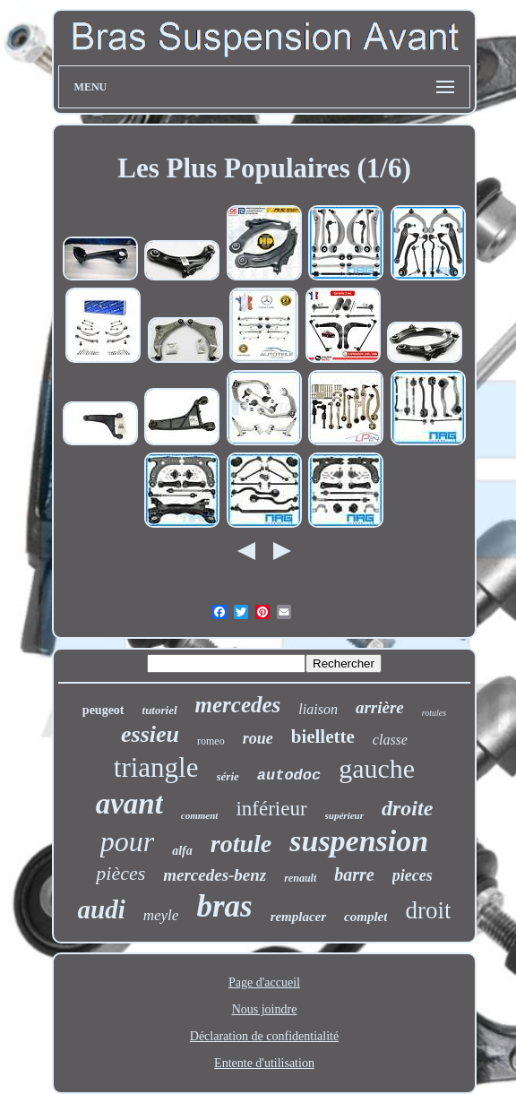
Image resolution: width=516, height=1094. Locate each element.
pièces (120, 873)
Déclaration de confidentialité (264, 1036)
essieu (150, 734)
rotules (434, 713)
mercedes (238, 705)
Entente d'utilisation (264, 1063)
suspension (358, 840)
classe (390, 739)
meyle (161, 915)
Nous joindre (264, 1009)
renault (300, 878)
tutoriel (159, 710)
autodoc (289, 775)
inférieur (271, 808)
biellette (323, 736)
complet (365, 916)
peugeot (103, 710)
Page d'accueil (264, 982)
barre (354, 874)
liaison (318, 709)
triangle (156, 767)
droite (407, 808)
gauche (377, 768)
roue (258, 738)
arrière (380, 707)
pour (127, 841)
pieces (412, 875)
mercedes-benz (214, 875)
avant (129, 804)
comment (200, 815)
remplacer (298, 916)
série (228, 776)
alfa (182, 850)
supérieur (344, 815)
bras (224, 906)
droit (428, 910)
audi (101, 909)
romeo (211, 741)
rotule (241, 843)
